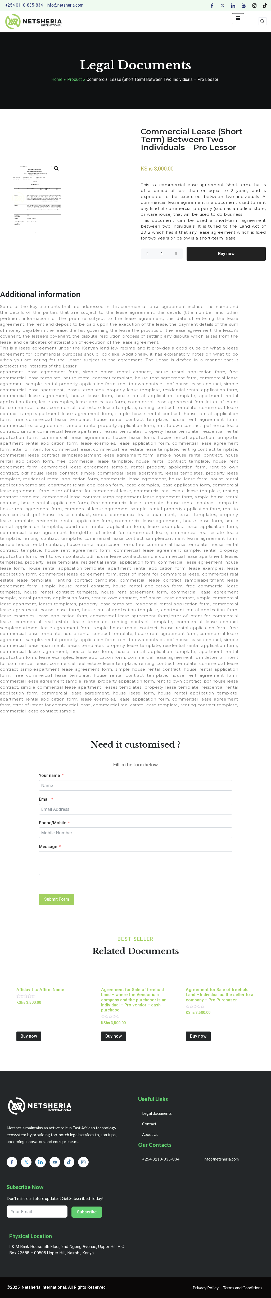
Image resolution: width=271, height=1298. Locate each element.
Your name (49, 775)
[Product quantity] (161, 254)
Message (48, 846)
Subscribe (87, 1211)
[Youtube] (244, 5)
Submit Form (56, 899)
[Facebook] (212, 5)
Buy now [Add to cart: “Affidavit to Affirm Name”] (29, 1036)
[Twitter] (222, 5)
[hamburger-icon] (238, 18)
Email (44, 799)
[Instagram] (254, 5)
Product (74, 79)
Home (56, 79)
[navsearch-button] (263, 21)
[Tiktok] (265, 5)
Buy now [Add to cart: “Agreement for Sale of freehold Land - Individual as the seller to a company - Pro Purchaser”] (198, 1036)
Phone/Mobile (52, 822)
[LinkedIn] (233, 5)
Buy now (226, 253)
